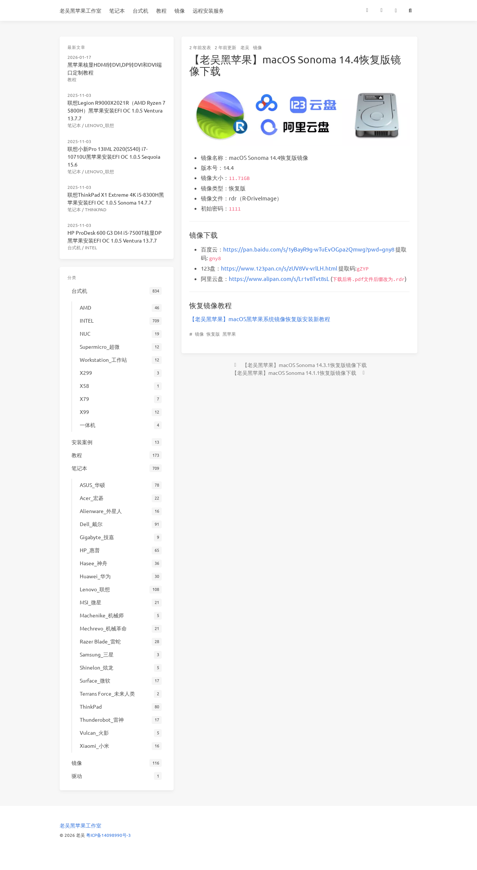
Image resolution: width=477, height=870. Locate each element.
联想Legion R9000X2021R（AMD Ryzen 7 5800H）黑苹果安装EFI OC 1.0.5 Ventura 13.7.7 (116, 110)
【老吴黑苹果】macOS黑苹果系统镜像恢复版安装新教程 (259, 318)
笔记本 (117, 10)
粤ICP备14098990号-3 (108, 835)
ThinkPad (96, 209)
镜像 (179, 10)
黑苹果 (229, 334)
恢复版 (213, 334)
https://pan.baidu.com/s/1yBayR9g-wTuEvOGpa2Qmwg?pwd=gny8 (308, 249)
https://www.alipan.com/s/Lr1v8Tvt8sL (279, 278)
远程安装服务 (208, 10)
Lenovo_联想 (99, 125)
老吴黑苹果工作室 (80, 10)
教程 (161, 10)
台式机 (140, 10)
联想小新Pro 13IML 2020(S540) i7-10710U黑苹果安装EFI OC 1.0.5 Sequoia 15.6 (113, 156)
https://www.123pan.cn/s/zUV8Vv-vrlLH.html (279, 268)
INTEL (91, 247)
